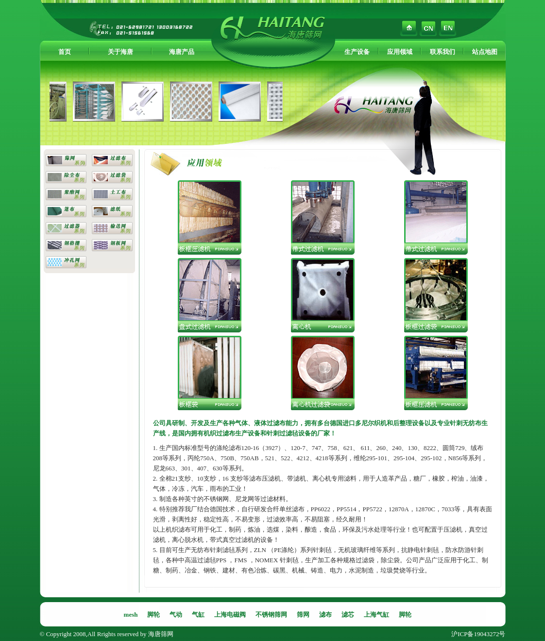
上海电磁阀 (230, 614)
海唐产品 (181, 51)
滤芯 (347, 614)
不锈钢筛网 (271, 614)
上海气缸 (376, 614)
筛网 (303, 614)
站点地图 (484, 51)
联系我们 (442, 51)
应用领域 (399, 51)
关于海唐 (120, 51)
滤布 (325, 614)
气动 (176, 614)
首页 (64, 51)
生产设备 (357, 51)
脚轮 (153, 614)
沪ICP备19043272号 (478, 634)
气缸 (198, 614)
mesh (131, 614)
